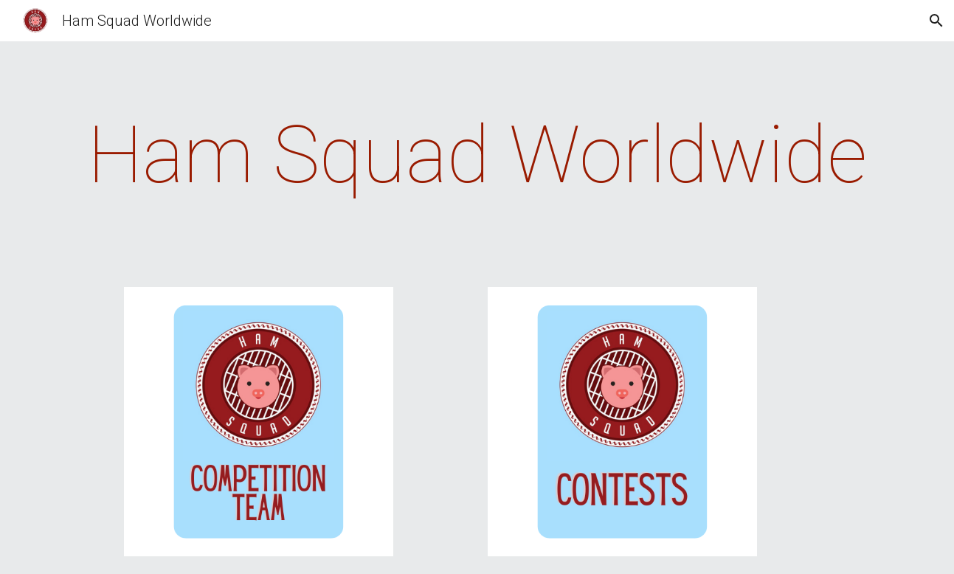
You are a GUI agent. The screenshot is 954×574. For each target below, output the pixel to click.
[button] (936, 20)
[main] (476, 155)
